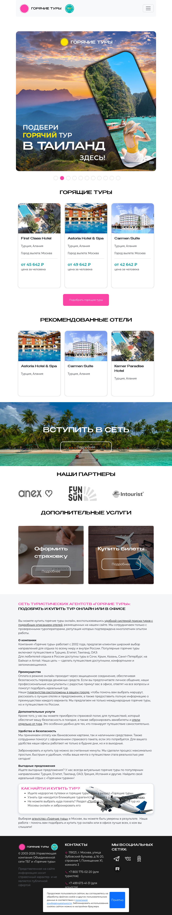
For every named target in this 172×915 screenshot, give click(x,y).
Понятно (117, 900)
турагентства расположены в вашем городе (58, 692)
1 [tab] (56, 178)
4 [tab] (74, 178)
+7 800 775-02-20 (80, 872)
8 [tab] (99, 178)
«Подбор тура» (97, 801)
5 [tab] (81, 178)
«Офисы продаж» (132, 797)
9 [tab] (106, 178)
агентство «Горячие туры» (50, 818)
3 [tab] (68, 178)
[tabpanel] (86, 103)
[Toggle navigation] (148, 8)
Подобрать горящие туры (86, 299)
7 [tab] (93, 178)
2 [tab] (62, 178)
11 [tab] (118, 178)
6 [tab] (87, 178)
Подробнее (86, 447)
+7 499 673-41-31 (79, 883)
